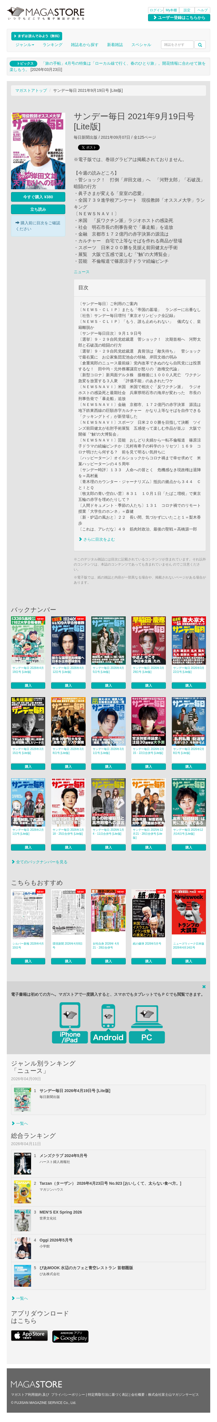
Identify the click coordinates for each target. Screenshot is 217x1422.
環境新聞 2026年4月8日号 (68, 945)
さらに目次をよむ (96, 539)
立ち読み (38, 209)
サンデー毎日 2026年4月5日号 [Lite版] (108, 669)
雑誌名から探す (85, 44)
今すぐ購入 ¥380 (38, 197)
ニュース (82, 271)
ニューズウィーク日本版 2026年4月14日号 (188, 945)
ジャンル (25, 44)
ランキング (52, 44)
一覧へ (19, 1123)
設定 (187, 10)
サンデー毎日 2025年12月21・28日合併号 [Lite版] (148, 833)
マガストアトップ (31, 90)
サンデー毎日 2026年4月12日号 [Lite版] (68, 669)
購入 (28, 686)
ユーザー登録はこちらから (179, 17)
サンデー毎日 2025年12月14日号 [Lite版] (188, 831)
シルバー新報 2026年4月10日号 (28, 945)
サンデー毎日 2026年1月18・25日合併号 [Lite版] (68, 831)
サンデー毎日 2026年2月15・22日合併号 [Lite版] (148, 751)
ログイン (156, 10)
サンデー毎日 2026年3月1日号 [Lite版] (108, 751)
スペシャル (141, 44)
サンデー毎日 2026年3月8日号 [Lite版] (68, 751)
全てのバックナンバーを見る (39, 862)
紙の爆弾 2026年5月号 (147, 943)
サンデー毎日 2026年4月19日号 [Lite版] (28, 669)
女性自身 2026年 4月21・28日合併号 (106, 945)
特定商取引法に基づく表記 (108, 1395)
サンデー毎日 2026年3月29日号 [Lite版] (148, 669)
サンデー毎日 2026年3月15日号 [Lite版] (28, 751)
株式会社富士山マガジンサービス (173, 1395)
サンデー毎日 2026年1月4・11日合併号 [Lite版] (108, 831)
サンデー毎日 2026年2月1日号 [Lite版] (28, 831)
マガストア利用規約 (26, 1395)
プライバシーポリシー (68, 1395)
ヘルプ (203, 10)
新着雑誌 (115, 44)
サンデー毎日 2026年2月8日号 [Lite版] (189, 751)
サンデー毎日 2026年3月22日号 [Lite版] (189, 669)
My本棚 (171, 10)
